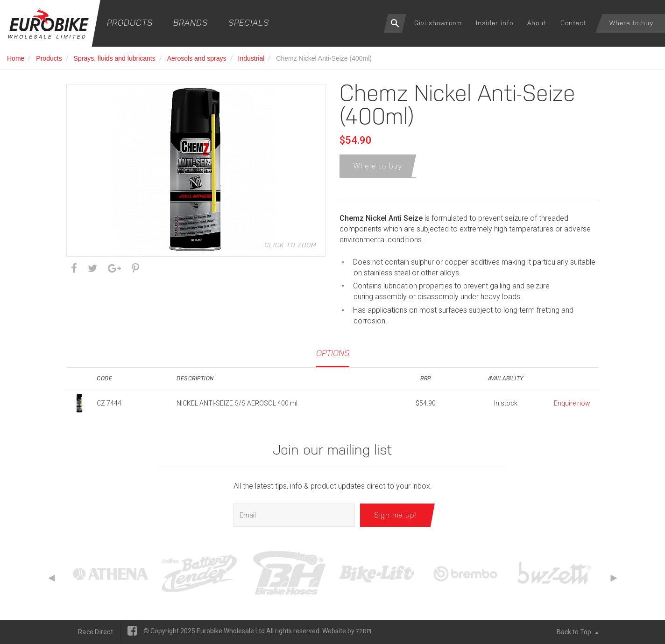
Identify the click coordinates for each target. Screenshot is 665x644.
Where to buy (631, 23)
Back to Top (578, 632)
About (536, 23)
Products (130, 23)
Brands (190, 23)
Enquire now (572, 403)
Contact (573, 23)
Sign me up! (395, 515)
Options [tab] (332, 353)
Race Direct (95, 632)
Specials (248, 23)
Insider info (494, 23)
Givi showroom (438, 23)
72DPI (363, 632)
